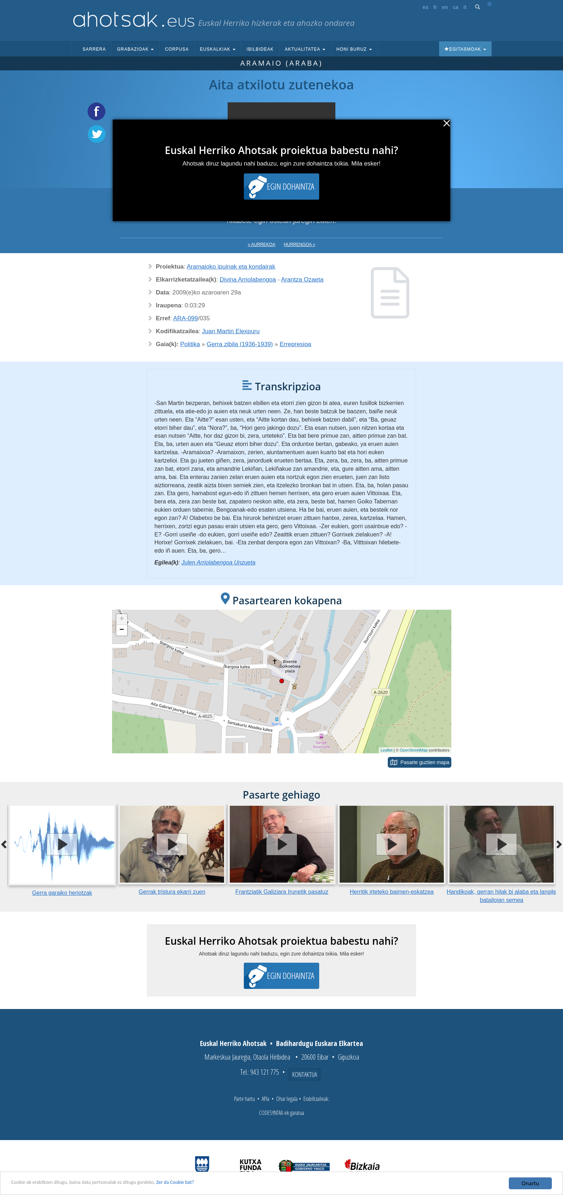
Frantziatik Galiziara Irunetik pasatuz (282, 892)
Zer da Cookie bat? (210, 1184)
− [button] (121, 630)
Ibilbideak (260, 49)
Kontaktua (304, 1074)
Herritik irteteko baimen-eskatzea (392, 892)
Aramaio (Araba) (281, 63)
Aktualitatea (305, 49)
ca (456, 7)
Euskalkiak (218, 49)
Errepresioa (295, 344)
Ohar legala (287, 1099)
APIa (265, 1099)
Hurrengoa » (299, 244)
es (425, 7)
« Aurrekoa (261, 244)
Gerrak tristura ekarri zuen (172, 892)
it (465, 7)
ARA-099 (185, 318)
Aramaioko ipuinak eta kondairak (231, 266)
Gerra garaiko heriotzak (62, 893)
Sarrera (94, 49)
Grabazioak (135, 49)
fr (435, 7)
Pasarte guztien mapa (424, 762)
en (445, 7)
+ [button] (121, 619)
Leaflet (386, 750)
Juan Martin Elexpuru (231, 331)
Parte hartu (244, 1099)
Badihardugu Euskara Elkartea (319, 1043)
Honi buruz (354, 49)
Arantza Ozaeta (302, 279)
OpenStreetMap (414, 750)
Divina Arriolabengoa (248, 279)
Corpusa (177, 49)
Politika (190, 344)
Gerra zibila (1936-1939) (240, 344)
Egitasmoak (465, 49)
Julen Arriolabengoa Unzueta (219, 562)
